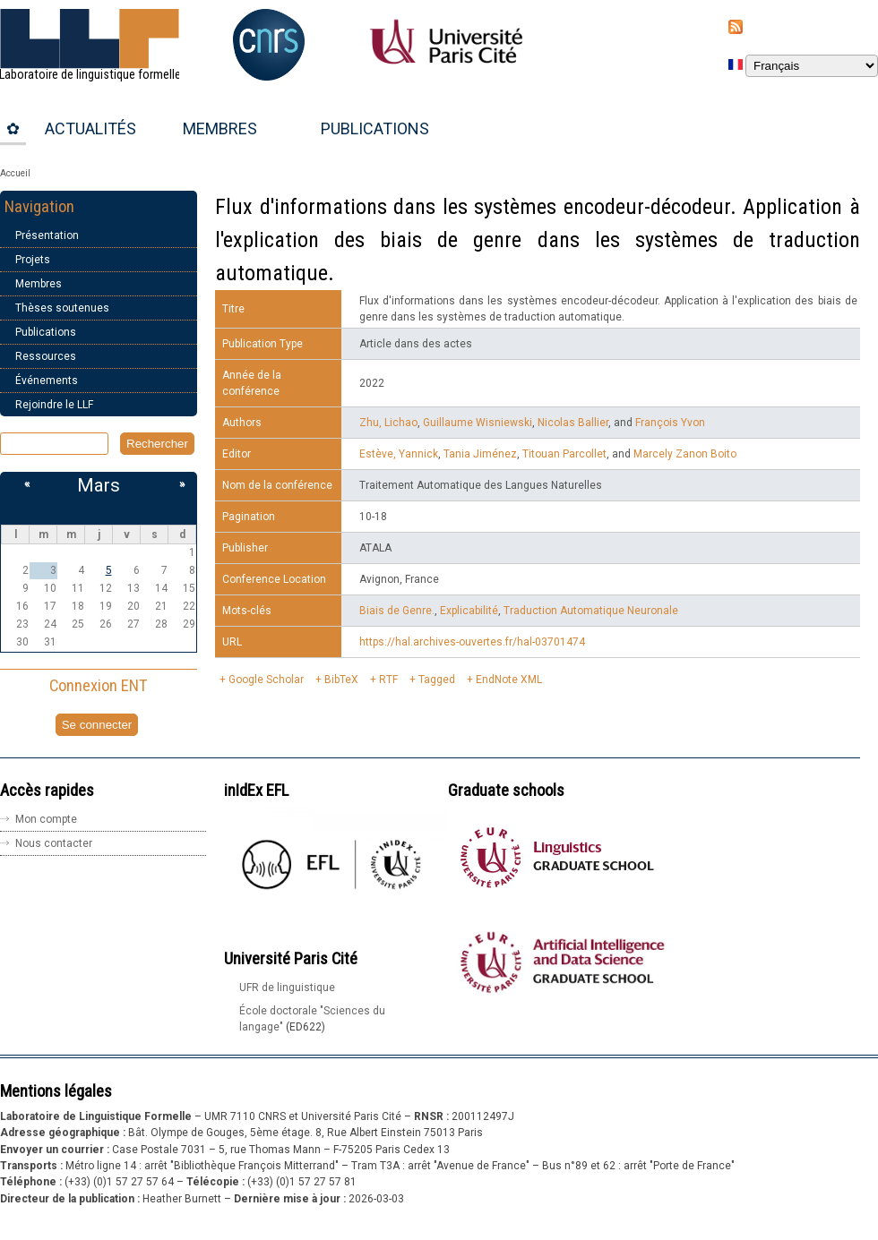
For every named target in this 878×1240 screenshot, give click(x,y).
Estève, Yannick (398, 454)
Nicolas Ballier (573, 422)
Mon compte (46, 819)
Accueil (15, 173)
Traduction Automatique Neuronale (591, 610)
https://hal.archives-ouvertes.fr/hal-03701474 (472, 642)
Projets (32, 259)
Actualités (90, 128)
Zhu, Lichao (388, 422)
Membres (220, 128)
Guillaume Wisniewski (477, 422)
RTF (388, 679)
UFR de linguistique (287, 987)
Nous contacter (53, 843)
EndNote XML (509, 679)
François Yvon (670, 422)
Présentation (47, 235)
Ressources (45, 356)
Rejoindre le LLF (54, 404)
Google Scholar (266, 679)
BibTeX (341, 679)
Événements (46, 380)
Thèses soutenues (62, 308)
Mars (98, 485)
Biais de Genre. (397, 610)
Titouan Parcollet (564, 454)
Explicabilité (469, 610)
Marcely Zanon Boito (684, 454)
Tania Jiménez (480, 454)
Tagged (436, 679)
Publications (375, 128)
